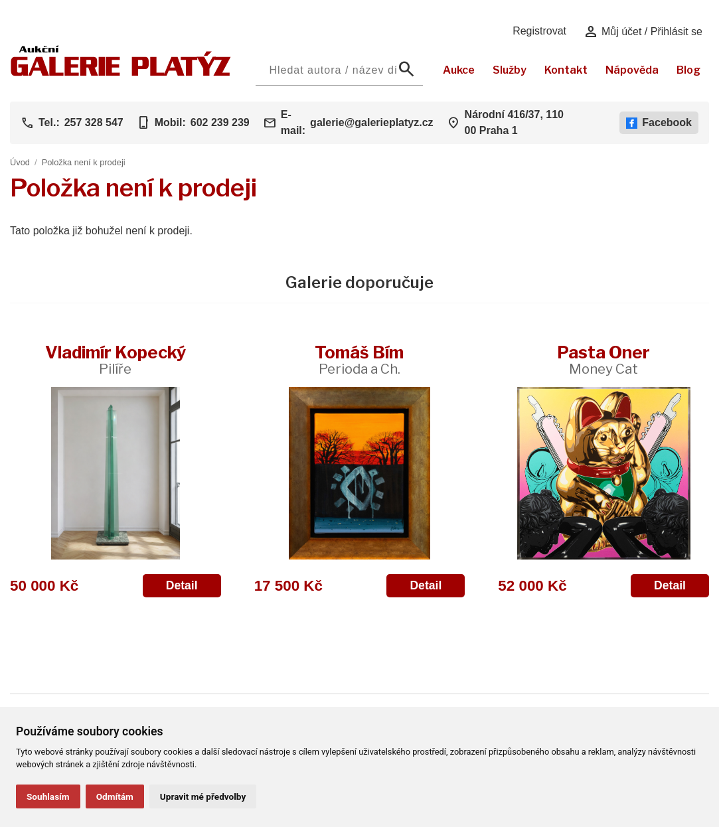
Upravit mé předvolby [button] (203, 796)
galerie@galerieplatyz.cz (371, 122)
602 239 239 (220, 122)
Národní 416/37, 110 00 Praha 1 (514, 122)
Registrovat (539, 31)
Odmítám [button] (114, 796)
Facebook (659, 123)
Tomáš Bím (359, 359)
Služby (509, 70)
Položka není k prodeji (83, 162)
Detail (182, 585)
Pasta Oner (603, 359)
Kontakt (566, 70)
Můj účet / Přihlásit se (643, 32)
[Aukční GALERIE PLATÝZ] (121, 72)
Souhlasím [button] (48, 796)
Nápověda (632, 70)
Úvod (20, 162)
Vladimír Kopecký (115, 359)
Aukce (459, 70)
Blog (688, 70)
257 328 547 (93, 122)
